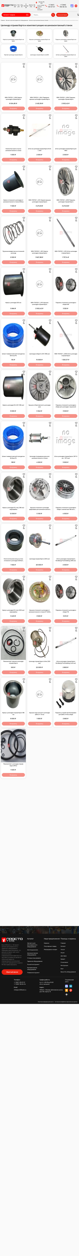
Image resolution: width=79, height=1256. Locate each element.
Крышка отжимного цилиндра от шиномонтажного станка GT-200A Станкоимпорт (39, 612)
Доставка (63, 956)
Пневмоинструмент (33, 972)
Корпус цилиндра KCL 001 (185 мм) (13, 405)
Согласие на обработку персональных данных (66, 1001)
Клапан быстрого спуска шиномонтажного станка (13, 149)
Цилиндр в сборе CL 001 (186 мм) (39, 354)
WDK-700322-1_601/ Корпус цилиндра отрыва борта (39, 252)
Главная (63, 943)
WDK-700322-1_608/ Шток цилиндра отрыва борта (65, 354)
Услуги (18, 5)
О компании (26, 5)
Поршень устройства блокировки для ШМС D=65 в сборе (65, 713)
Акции (22, 5)
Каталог (14, 5)
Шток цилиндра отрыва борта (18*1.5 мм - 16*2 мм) (65, 457)
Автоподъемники (32, 950)
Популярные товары (50, 946)
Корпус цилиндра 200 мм (13, 302)
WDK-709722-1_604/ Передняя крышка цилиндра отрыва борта (39, 98)
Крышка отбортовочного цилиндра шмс (40, 406)
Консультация (62, 15)
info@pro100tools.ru (20, 990)
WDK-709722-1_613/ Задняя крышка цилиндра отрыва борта (39, 201)
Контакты (31, 5)
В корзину (13, 108)
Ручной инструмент (33, 964)
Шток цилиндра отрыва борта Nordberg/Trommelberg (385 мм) (66, 560)
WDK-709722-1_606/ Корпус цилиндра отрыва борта (13, 98)
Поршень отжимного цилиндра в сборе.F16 (66, 611)
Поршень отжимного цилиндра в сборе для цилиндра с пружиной (66, 406)
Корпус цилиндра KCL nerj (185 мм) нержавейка (13, 508)
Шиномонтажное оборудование (32, 954)
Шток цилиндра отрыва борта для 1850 (65, 149)
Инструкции (64, 965)
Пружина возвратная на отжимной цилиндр (13, 252)
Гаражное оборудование (34, 961)
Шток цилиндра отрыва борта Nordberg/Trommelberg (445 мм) (66, 662)
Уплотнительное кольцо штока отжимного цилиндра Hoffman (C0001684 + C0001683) (13, 560)
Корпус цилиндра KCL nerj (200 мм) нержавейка (13, 611)
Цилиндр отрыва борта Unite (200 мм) (39, 662)
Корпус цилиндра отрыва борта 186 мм (13, 713)
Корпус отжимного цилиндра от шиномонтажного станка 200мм (13, 201)
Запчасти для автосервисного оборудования (32, 945)
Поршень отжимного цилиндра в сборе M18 (66, 303)
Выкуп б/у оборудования (68, 972)
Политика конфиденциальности (46, 1001)
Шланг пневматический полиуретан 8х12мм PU (13, 457)
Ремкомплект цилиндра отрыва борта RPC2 (13, 765)
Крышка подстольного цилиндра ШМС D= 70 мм (39, 713)
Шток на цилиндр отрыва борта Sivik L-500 (39, 149)
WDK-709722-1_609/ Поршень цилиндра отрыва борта (66, 201)
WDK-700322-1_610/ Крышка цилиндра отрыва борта (39, 303)
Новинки (46, 943)
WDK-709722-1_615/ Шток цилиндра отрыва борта (66, 252)
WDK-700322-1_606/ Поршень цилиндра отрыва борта (65, 98)
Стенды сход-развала (34, 958)
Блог (34, 5)
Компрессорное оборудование (32, 968)
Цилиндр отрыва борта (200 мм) (39, 559)
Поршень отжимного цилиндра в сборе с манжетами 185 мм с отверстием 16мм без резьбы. (66, 509)
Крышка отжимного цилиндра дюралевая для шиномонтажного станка (39, 509)
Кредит (63, 959)
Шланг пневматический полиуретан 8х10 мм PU (13, 354)
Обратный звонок (12, 972)
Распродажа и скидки (50, 949)
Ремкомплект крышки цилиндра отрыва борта (13, 662)
